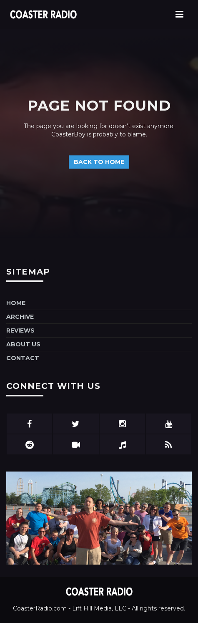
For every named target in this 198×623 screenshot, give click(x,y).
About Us (23, 344)
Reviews (20, 330)
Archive (20, 316)
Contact (22, 358)
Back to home (99, 162)
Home (15, 303)
